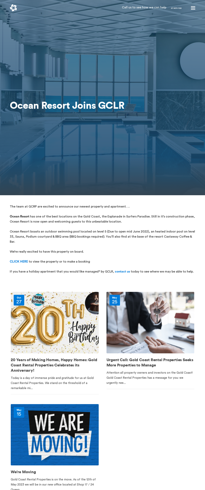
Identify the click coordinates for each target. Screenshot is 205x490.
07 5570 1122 (169, 8)
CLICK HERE (19, 261)
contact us (122, 271)
